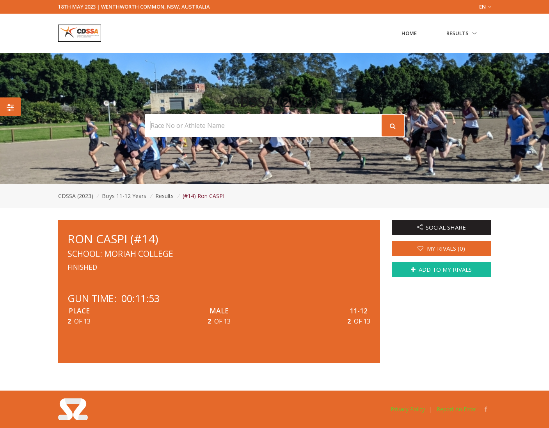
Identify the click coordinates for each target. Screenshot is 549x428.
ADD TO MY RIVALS (441, 269)
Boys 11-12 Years (125, 196)
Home (409, 33)
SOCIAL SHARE (441, 227)
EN (485, 6)
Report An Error (456, 409)
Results (457, 33)
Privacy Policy (408, 409)
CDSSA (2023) (75, 196)
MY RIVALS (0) (441, 248)
